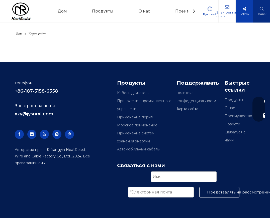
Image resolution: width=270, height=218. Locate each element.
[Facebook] (19, 134)
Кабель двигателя (133, 93)
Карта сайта (187, 109)
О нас (230, 108)
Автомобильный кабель (138, 149)
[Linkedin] (31, 134)
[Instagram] (56, 134)
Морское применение (137, 125)
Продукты (234, 100)
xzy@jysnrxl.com (34, 114)
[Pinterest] (69, 134)
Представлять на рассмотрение (223, 192)
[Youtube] (44, 134)
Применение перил (135, 117)
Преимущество (238, 116)
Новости (232, 124)
